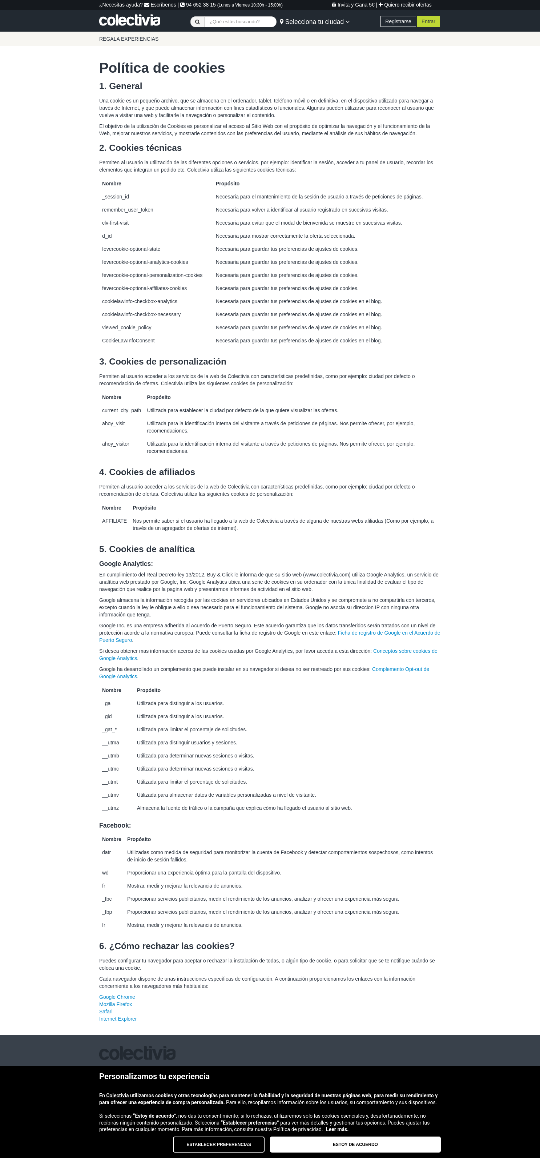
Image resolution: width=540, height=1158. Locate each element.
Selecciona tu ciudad (315, 21)
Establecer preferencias (218, 1144)
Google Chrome (117, 997)
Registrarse (398, 21)
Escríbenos (160, 5)
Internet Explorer (118, 1019)
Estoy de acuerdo (355, 1144)
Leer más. (337, 1129)
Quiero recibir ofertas (405, 5)
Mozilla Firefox (115, 1004)
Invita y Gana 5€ (353, 5)
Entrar (428, 21)
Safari (106, 1011)
